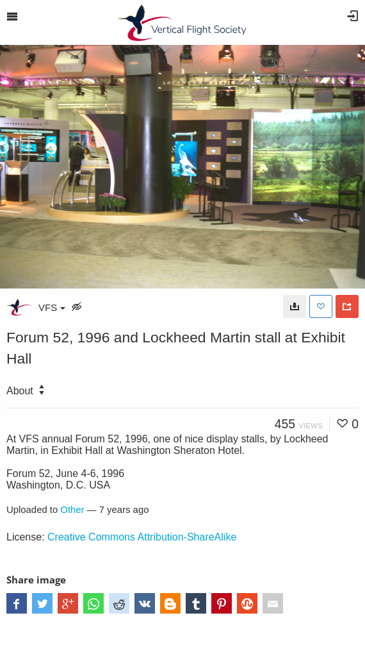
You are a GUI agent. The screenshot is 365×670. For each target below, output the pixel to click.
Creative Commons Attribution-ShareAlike (141, 537)
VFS (51, 307)
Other (72, 510)
